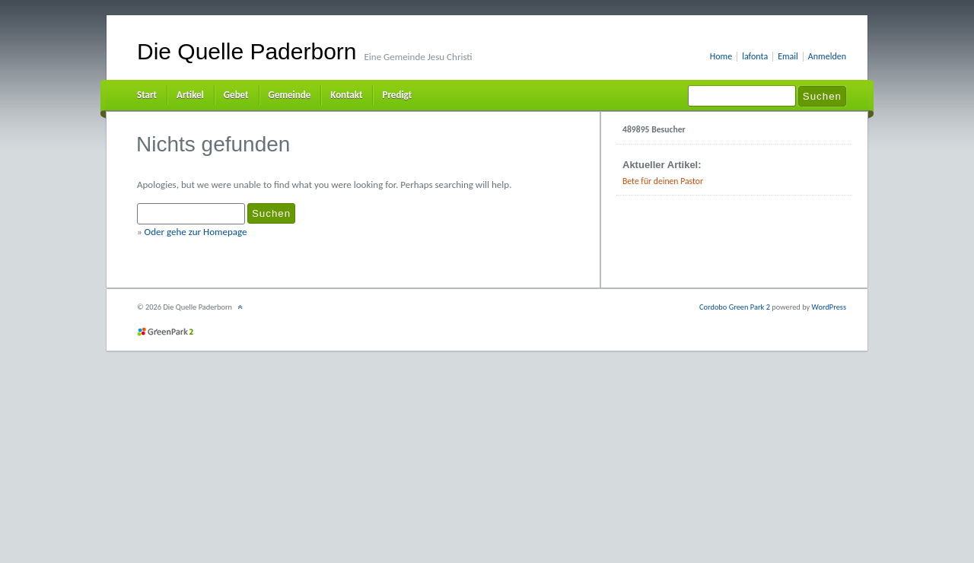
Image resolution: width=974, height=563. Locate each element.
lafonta (755, 57)
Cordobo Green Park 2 (734, 307)
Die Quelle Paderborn (247, 51)
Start (147, 94)
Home (721, 57)
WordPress (829, 307)
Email (788, 57)
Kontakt (346, 94)
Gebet (236, 94)
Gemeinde (290, 94)
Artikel (190, 94)
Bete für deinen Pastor (662, 181)
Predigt (397, 94)
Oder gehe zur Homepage (196, 231)
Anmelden (827, 57)
